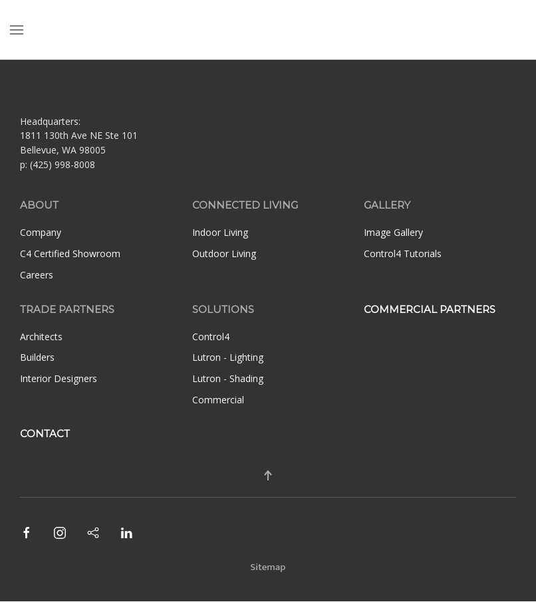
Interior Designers (58, 378)
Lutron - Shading (227, 378)
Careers (36, 274)
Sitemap (268, 567)
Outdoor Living (224, 253)
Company (40, 232)
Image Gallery (393, 232)
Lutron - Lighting (227, 357)
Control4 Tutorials (403, 253)
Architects (41, 336)
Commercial (218, 399)
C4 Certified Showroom (70, 253)
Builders (37, 357)
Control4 (210, 336)
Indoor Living (220, 232)
